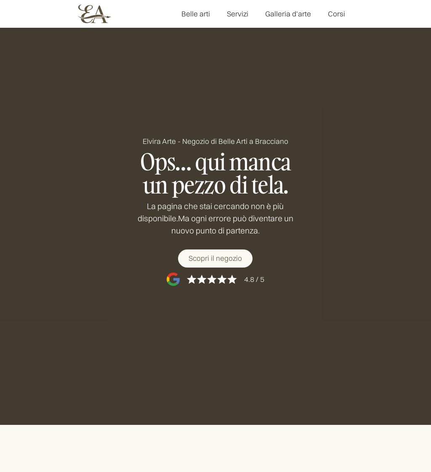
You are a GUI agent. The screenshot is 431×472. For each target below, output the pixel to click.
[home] (94, 14)
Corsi (336, 13)
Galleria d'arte (288, 13)
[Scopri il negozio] (215, 258)
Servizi (237, 13)
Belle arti (195, 13)
